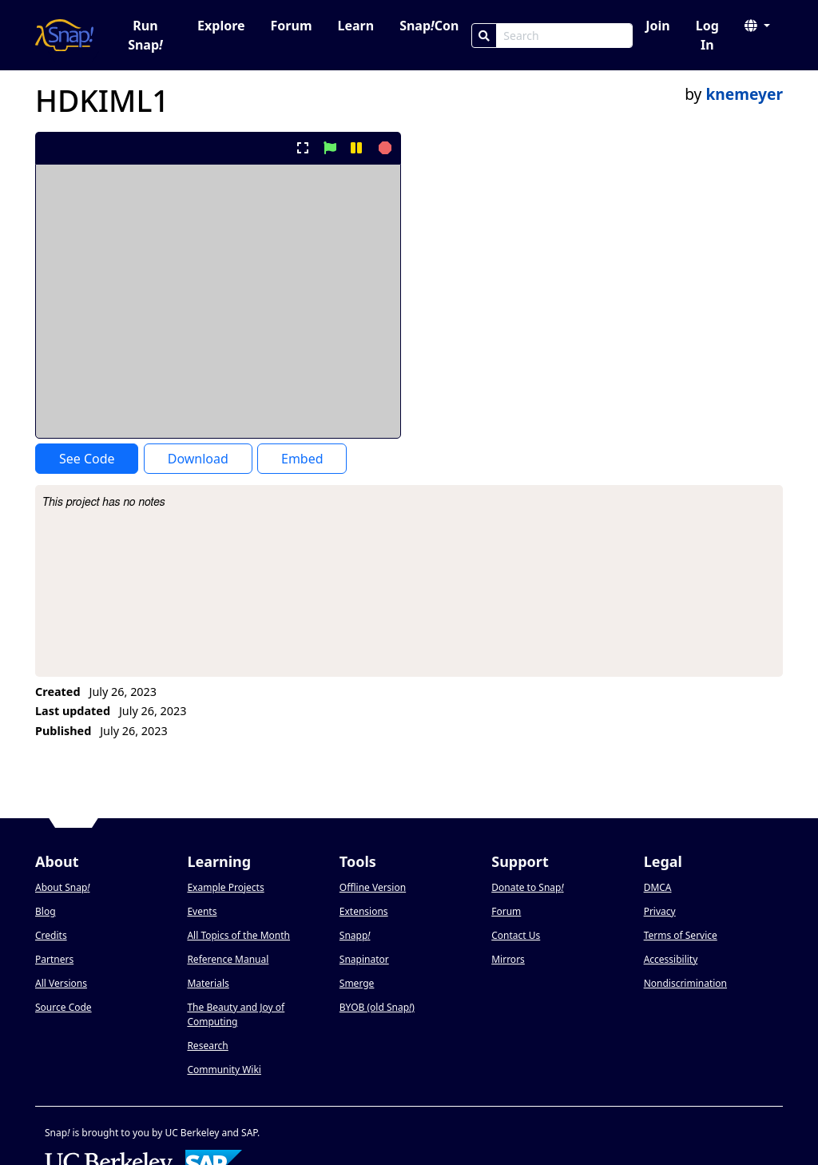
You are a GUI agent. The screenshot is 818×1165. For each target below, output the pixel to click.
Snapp (355, 935)
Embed (302, 458)
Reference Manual (227, 959)
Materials (207, 983)
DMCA (658, 887)
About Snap (62, 887)
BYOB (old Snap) (377, 1007)
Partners (54, 959)
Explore (220, 25)
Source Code (63, 1007)
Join (657, 25)
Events (201, 911)
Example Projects (225, 887)
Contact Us (515, 935)
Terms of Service (680, 935)
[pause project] (355, 147)
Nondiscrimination (685, 983)
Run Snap (145, 35)
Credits (51, 935)
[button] (757, 26)
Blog (45, 911)
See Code (87, 458)
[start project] (329, 147)
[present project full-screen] (303, 147)
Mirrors (508, 959)
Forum (291, 25)
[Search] (484, 35)
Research (207, 1045)
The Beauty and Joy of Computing (235, 1014)
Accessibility (671, 959)
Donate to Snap (527, 887)
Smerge (357, 983)
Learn (355, 25)
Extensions (364, 911)
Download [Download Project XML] (198, 458)
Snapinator (364, 959)
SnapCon (429, 25)
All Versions (61, 983)
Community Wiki (224, 1069)
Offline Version (373, 887)
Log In (707, 35)
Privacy (660, 911)
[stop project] (383, 147)
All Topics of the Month (238, 935)
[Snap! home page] (64, 35)
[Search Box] (564, 35)
